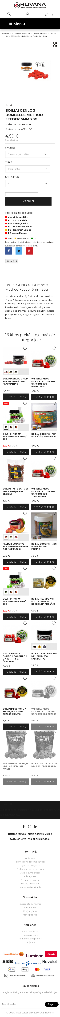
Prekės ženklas (13, 129)
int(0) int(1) (44, 415)
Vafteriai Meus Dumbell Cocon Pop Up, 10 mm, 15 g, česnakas (15, 657)
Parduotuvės (18, 839)
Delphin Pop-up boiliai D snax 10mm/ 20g (14, 436)
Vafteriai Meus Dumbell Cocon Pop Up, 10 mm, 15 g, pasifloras (43, 383)
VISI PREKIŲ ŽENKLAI (39, 839)
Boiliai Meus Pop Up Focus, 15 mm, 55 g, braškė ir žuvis (14, 711)
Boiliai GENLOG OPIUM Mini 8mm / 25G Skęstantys (44, 656)
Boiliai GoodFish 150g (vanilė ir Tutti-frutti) (44, 546)
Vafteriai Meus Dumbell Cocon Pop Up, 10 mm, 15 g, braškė (43, 711)
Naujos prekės (17, 834)
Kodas (8, 124)
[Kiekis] (21, 194)
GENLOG (27, 129)
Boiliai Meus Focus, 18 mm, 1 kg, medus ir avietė (15, 766)
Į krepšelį (28, 201)
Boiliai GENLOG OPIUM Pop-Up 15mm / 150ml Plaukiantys (15, 381)
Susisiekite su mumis (30, 810)
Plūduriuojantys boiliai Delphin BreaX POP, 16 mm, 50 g (15, 546)
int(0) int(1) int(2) (16, 360)
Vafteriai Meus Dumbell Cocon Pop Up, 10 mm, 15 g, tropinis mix (43, 493)
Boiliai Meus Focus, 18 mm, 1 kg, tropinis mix (44, 764)
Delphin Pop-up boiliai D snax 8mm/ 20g (14, 601)
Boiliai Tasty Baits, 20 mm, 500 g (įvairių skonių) (15, 491)
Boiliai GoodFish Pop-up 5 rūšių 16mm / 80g (44, 435)
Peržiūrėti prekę (16, 396)
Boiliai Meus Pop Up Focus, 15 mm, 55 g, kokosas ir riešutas (43, 601)
